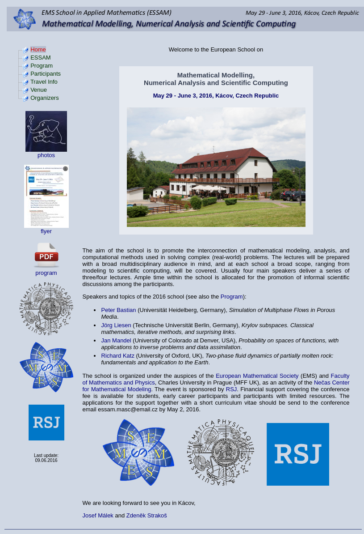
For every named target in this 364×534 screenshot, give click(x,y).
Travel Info (44, 81)
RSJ (231, 389)
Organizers (44, 97)
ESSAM (40, 57)
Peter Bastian (118, 310)
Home (38, 49)
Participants (45, 73)
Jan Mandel (116, 340)
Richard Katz (117, 355)
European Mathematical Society (257, 375)
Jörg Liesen (116, 325)
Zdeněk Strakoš (146, 515)
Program (41, 65)
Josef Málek (98, 515)
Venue (38, 89)
